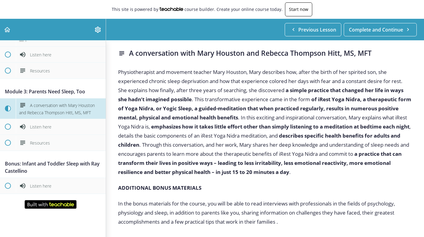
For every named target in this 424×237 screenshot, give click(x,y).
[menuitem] (98, 29)
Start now (298, 9)
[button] (7, 29)
